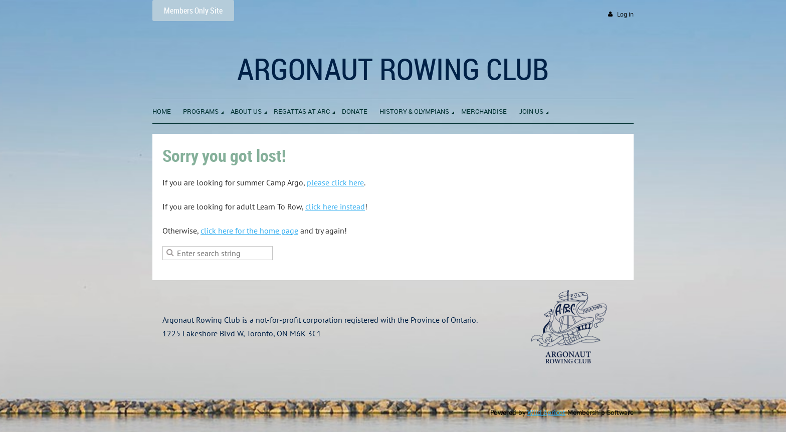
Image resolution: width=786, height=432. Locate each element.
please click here (335, 182)
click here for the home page (249, 231)
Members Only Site (193, 10)
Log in (625, 14)
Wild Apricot (546, 412)
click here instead (335, 206)
